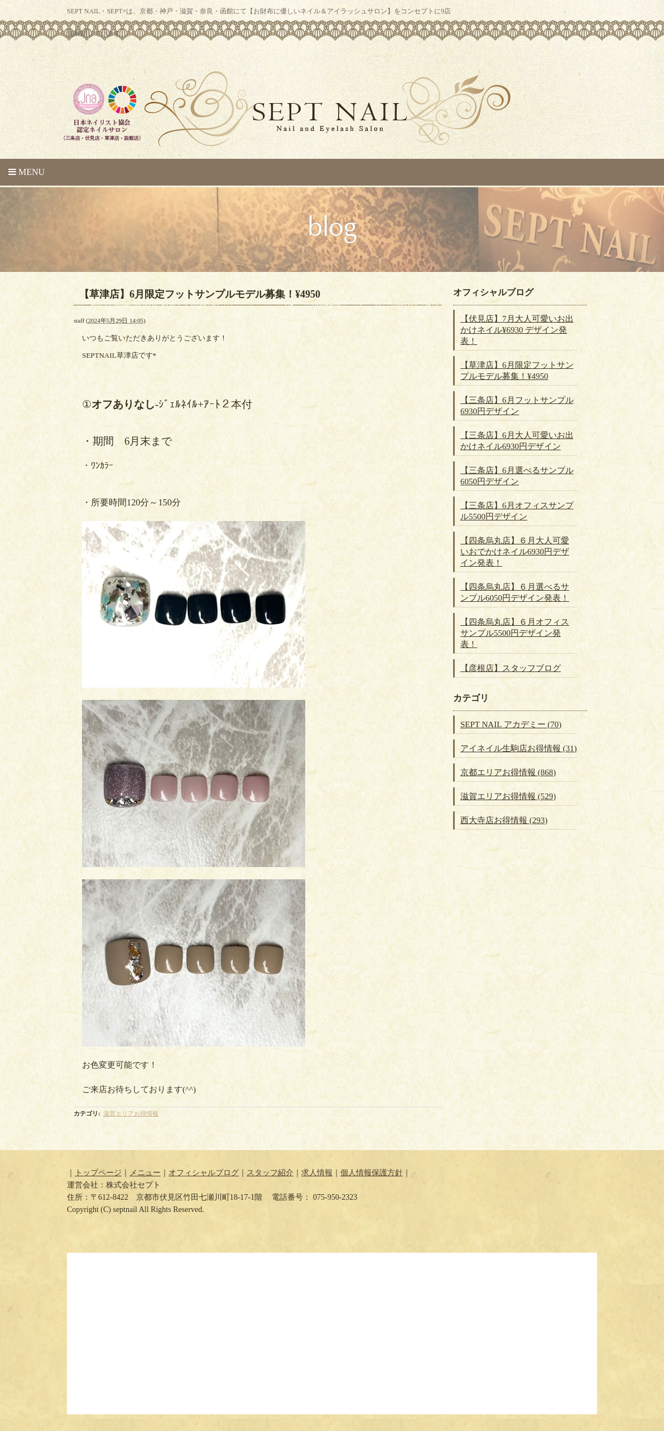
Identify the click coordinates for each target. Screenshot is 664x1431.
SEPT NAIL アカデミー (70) (510, 724)
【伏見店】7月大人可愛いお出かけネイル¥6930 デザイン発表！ (517, 329)
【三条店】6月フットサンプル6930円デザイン (517, 406)
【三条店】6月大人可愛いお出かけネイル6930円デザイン (517, 441)
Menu (26, 172)
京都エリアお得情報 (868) (508, 772)
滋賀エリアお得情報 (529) (508, 796)
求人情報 (317, 1173)
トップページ (98, 1173)
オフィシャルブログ (204, 1173)
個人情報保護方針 (371, 1173)
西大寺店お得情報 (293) (503, 820)
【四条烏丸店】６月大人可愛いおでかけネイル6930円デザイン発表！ (514, 551)
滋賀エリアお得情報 (130, 1113)
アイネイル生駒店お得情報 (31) (518, 748)
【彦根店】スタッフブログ (510, 668)
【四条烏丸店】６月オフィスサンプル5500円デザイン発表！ (514, 633)
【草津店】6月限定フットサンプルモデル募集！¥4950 (517, 371)
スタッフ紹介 (270, 1173)
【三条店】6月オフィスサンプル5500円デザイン (517, 511)
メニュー (145, 1173)
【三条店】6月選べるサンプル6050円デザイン (517, 476)
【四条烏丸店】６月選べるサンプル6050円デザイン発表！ (514, 592)
